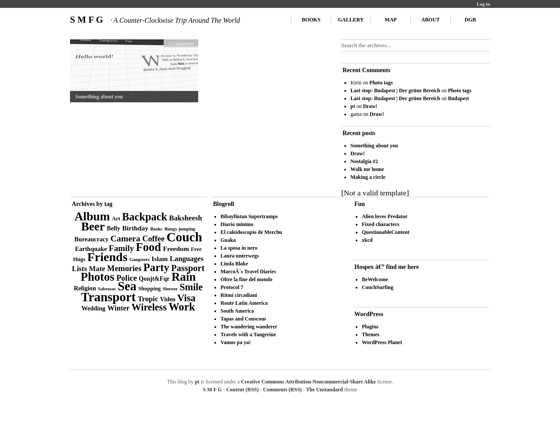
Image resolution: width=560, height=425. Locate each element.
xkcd (367, 240)
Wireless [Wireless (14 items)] (149, 307)
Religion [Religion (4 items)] (85, 288)
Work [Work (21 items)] (181, 307)
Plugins (370, 327)
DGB (470, 20)
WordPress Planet (382, 342)
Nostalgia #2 (364, 161)
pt (352, 106)
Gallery (351, 20)
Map (390, 20)
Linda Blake (234, 264)
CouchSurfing (377, 287)
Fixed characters (380, 224)
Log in (483, 4)
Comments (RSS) (282, 390)
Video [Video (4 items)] (167, 299)
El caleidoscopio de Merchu (251, 232)
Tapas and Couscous (243, 319)
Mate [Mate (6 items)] (97, 269)
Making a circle (367, 177)
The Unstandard (324, 390)
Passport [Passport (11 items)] (187, 268)
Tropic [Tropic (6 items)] (148, 299)
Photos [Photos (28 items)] (97, 276)
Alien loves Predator (384, 216)
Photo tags (381, 83)
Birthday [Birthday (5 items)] (135, 228)
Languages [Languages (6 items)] (186, 258)
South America (237, 311)
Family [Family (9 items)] (121, 248)
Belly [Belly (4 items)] (113, 228)
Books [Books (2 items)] (156, 228)
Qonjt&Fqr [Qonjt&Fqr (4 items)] (154, 278)
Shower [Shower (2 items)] (170, 288)
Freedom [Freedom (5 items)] (176, 248)
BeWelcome (375, 279)
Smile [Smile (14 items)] (191, 287)
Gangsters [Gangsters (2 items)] (140, 259)
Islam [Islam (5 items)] (159, 258)
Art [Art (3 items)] (116, 219)
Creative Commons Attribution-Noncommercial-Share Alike (308, 382)
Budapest (458, 98)
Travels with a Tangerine (248, 334)
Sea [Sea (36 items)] (127, 286)
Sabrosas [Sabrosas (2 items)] (107, 288)
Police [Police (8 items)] (126, 278)
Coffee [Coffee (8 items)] (153, 238)
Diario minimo (236, 224)
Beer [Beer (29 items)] (93, 226)
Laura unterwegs (239, 256)
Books (311, 20)
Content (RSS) (242, 390)
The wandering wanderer (248, 327)
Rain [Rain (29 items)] (184, 276)
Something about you (99, 97)
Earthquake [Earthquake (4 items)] (91, 248)
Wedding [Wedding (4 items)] (93, 308)
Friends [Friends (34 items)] (107, 257)
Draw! (370, 106)
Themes (370, 334)
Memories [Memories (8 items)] (124, 268)
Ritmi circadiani (238, 295)
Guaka (228, 240)
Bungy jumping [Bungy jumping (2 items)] (180, 228)
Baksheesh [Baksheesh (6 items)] (185, 218)
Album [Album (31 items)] (92, 216)
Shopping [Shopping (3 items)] (149, 289)
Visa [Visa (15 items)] (186, 298)
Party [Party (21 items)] (156, 267)
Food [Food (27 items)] (148, 247)
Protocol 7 (231, 287)
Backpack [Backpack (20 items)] (144, 217)
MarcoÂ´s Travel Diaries (248, 271)
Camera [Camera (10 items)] (125, 238)
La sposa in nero (238, 248)
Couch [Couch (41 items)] (184, 237)
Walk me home (367, 169)
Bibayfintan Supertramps (249, 216)
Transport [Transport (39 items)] (108, 297)
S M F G (155, 19)
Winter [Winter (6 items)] (118, 308)
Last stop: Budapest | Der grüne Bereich (395, 90)
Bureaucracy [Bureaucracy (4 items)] (91, 239)
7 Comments (181, 43)
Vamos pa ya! (235, 342)
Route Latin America (244, 303)
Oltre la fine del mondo (246, 279)
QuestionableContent (386, 232)
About (430, 20)
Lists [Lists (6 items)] (79, 269)
